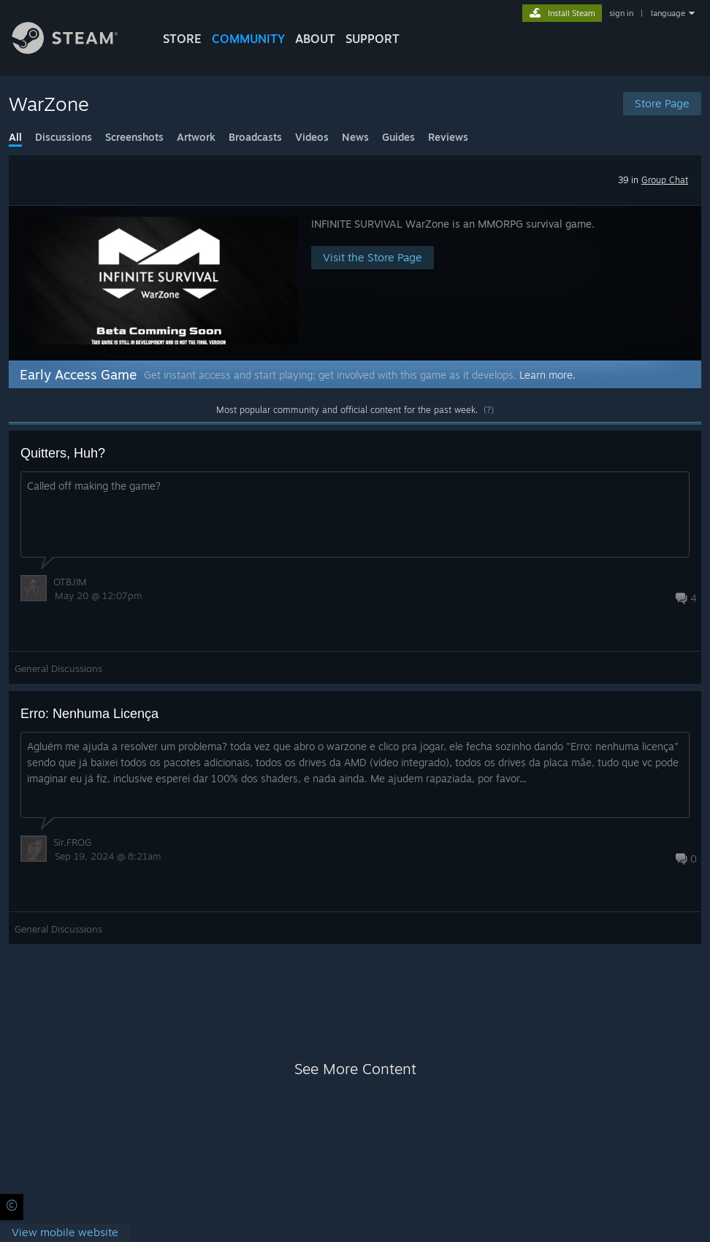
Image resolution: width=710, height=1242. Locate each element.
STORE (182, 38)
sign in (621, 13)
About (315, 38)
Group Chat (664, 179)
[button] (355, 282)
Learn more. (547, 375)
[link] (65, 1233)
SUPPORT (373, 38)
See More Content (355, 1069)
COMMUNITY (248, 38)
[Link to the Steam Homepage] (76, 50)
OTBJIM (70, 581)
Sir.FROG (72, 842)
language (668, 13)
